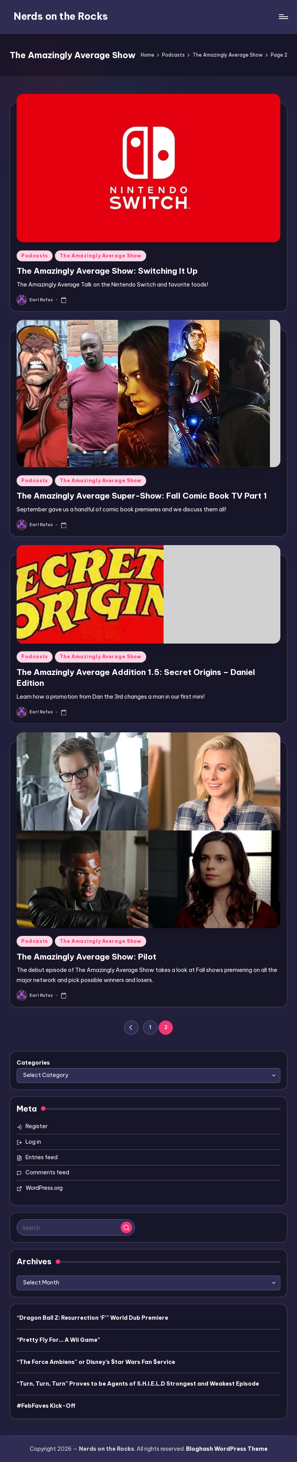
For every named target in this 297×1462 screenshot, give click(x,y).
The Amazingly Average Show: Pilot (86, 956)
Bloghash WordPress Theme (227, 1448)
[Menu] (283, 16)
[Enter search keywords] (76, 1227)
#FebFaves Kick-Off (46, 1405)
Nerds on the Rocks (61, 16)
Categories (33, 1062)
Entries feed (42, 1157)
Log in (33, 1141)
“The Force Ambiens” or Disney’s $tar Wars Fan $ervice (96, 1361)
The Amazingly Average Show (101, 256)
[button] (131, 1027)
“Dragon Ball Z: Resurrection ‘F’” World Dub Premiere (92, 1317)
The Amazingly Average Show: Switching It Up (107, 271)
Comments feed (47, 1172)
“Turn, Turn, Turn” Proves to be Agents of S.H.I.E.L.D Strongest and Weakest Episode (138, 1383)
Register (37, 1126)
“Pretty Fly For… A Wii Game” (58, 1339)
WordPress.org (44, 1187)
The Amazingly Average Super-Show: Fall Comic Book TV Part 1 (142, 496)
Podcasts (34, 256)
